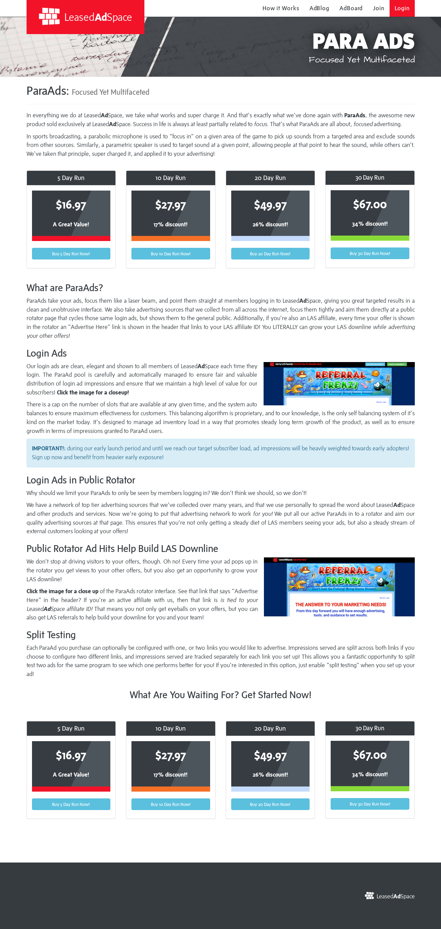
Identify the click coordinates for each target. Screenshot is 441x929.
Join (378, 8)
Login (402, 8)
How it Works (281, 8)
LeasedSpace (85, 16)
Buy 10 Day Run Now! (171, 253)
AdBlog (319, 8)
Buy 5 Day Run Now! (71, 253)
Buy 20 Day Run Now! (270, 253)
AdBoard (351, 8)
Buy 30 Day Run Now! (370, 253)
